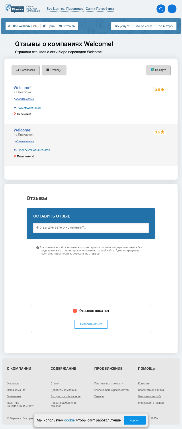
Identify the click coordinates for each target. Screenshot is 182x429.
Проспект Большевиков (34, 150)
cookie (69, 420)
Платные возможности (108, 383)
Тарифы (99, 396)
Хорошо (134, 420)
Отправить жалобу (149, 396)
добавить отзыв (24, 99)
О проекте (13, 383)
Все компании (23, 26)
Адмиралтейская (29, 107)
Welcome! (22, 87)
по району (144, 26)
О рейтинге (14, 396)
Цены (49, 26)
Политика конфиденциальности (20, 404)
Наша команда (16, 390)
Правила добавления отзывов (64, 404)
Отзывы (67, 26)
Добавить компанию (63, 390)
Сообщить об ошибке (151, 390)
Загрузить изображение (65, 396)
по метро (166, 26)
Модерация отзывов (151, 402)
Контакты (144, 383)
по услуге (122, 26)
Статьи (55, 383)
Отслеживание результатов (111, 390)
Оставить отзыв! (91, 324)
